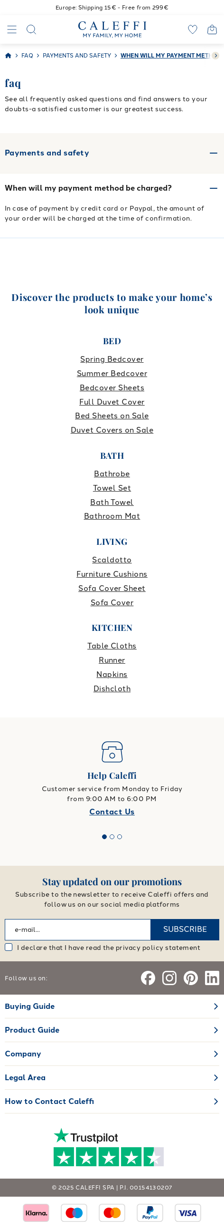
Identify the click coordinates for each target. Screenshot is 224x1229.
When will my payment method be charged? (88, 188)
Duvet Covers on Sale (112, 430)
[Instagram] (169, 978)
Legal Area (25, 1077)
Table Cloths (112, 645)
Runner (112, 660)
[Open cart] (212, 29)
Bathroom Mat (112, 516)
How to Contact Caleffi (49, 1101)
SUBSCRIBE (185, 929)
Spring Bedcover (111, 359)
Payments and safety (112, 153)
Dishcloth (112, 688)
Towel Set (112, 488)
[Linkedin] (212, 978)
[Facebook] (148, 978)
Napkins (111, 674)
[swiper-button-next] (215, 55)
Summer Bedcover (112, 373)
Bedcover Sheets (112, 387)
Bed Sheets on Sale (112, 415)
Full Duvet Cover (112, 401)
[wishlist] (193, 29)
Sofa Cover (112, 602)
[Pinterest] (191, 978)
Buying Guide (30, 1006)
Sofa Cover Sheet (112, 588)
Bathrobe (112, 473)
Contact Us (112, 811)
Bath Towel (112, 502)
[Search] (31, 29)
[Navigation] (12, 29)
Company (23, 1053)
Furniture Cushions (112, 574)
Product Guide (32, 1030)
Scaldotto (111, 559)
